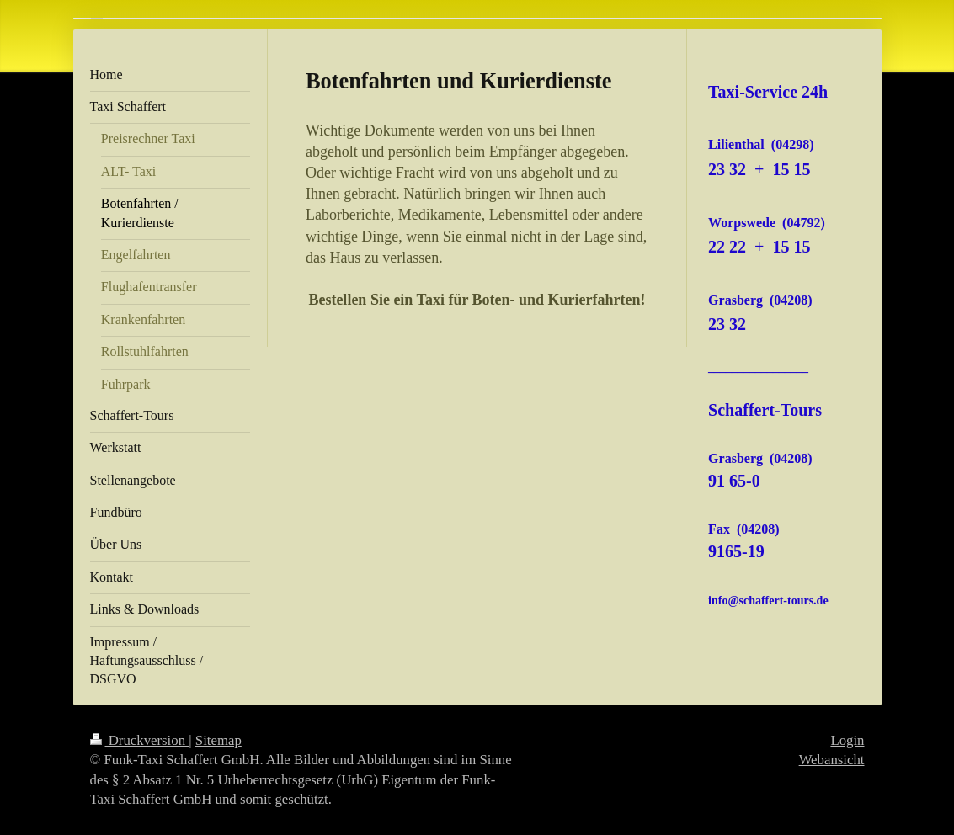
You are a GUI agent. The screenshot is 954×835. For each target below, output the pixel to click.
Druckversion (139, 740)
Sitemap (218, 740)
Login (847, 740)
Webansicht (832, 760)
